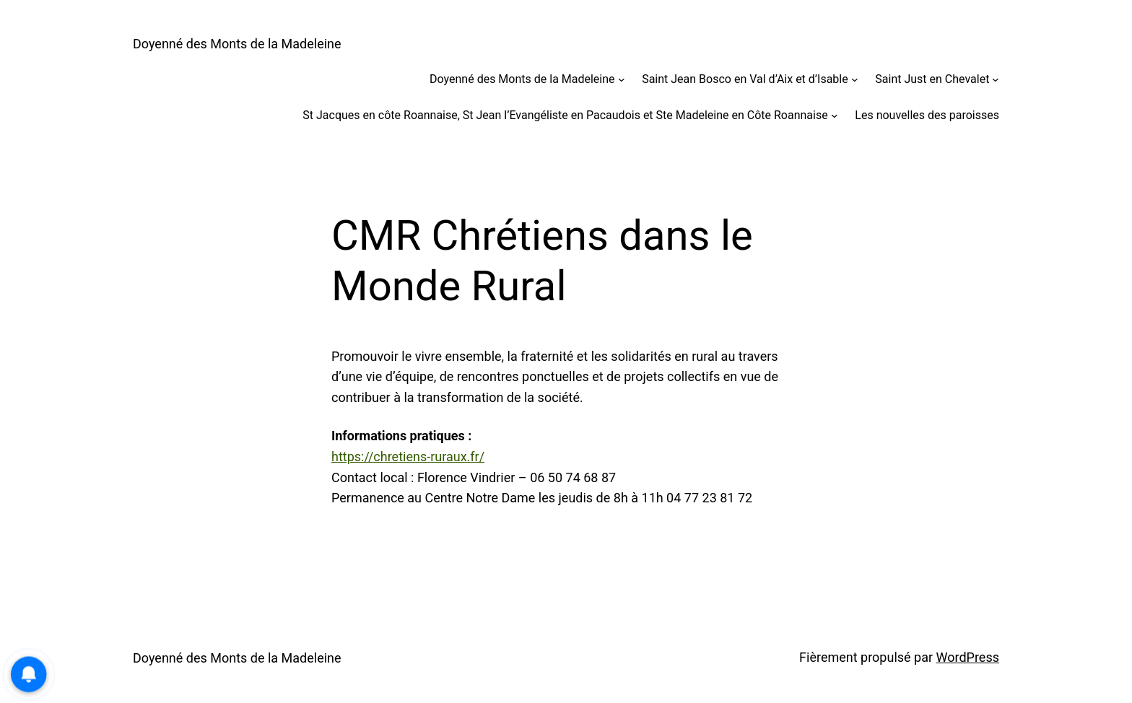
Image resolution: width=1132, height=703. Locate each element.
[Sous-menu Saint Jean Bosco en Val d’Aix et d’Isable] (854, 79)
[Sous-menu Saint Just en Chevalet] (995, 79)
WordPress (967, 657)
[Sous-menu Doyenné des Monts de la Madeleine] (621, 79)
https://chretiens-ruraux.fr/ (407, 456)
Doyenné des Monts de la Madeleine (237, 43)
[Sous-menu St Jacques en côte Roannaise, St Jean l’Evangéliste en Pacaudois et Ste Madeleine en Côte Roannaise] (834, 115)
